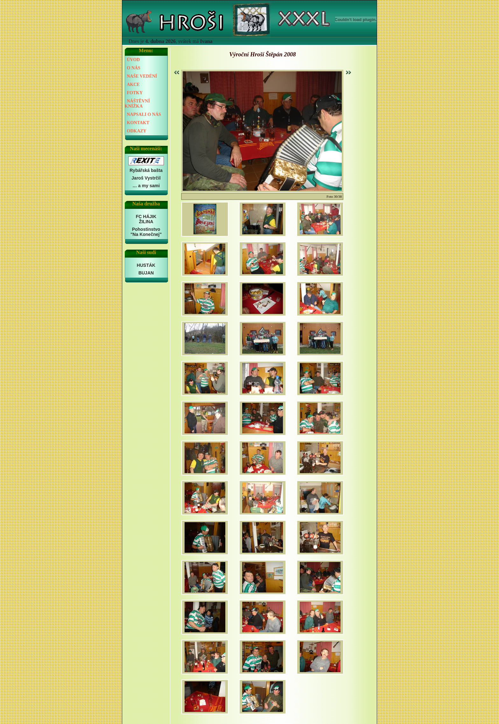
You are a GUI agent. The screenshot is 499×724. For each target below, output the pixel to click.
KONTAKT (138, 122)
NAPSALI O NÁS (144, 114)
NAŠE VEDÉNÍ (142, 76)
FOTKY (135, 92)
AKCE (133, 84)
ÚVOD (133, 59)
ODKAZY (136, 131)
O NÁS (133, 68)
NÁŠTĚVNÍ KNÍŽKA (137, 104)
